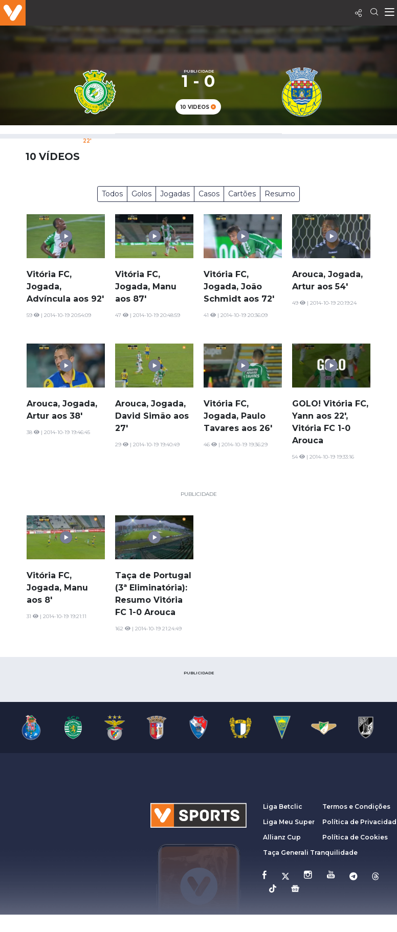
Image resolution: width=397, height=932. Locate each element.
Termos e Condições (356, 806)
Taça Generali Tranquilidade (310, 852)
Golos (141, 193)
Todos (112, 193)
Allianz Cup (282, 837)
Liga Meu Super (289, 822)
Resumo (279, 193)
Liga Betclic (282, 806)
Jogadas (175, 193)
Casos (208, 193)
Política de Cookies (355, 837)
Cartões (242, 193)
